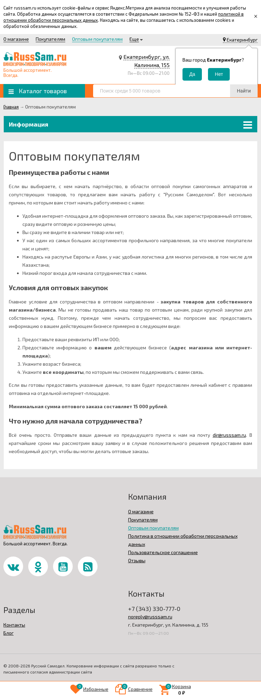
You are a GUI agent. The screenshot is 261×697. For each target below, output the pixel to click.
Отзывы (136, 560)
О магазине (16, 39)
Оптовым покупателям (97, 39)
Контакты (14, 625)
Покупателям (50, 39)
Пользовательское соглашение (163, 552)
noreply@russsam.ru (150, 616)
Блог (8, 633)
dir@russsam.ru (229, 435)
